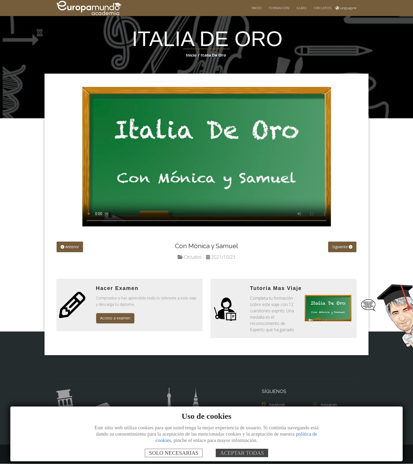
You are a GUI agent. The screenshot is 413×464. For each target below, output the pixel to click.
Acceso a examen (115, 318)
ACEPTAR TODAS (242, 453)
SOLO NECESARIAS (174, 453)
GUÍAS (298, 8)
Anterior (70, 246)
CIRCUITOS (321, 8)
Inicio (192, 55)
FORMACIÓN (275, 8)
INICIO (251, 8)
